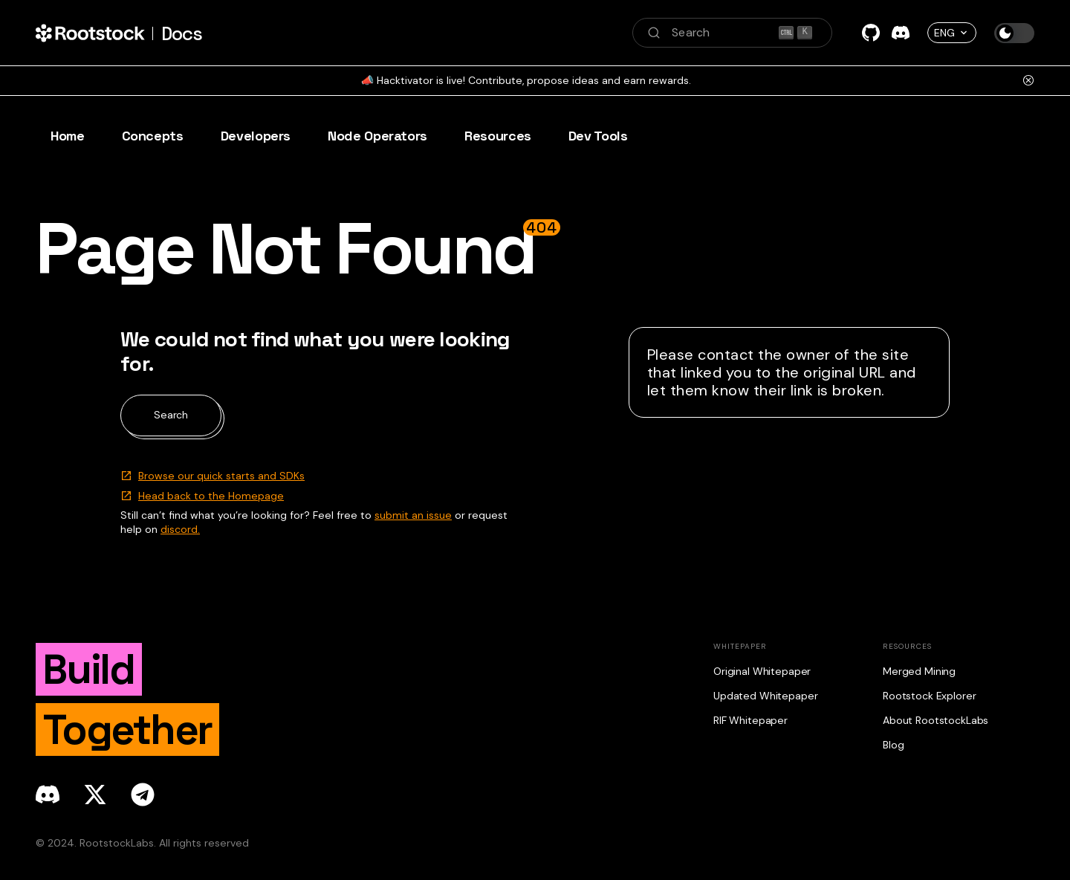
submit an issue (413, 515)
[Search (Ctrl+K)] (732, 33)
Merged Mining (919, 671)
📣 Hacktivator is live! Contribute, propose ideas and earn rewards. (526, 80)
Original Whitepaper (762, 671)
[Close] (1028, 80)
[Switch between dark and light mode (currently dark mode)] (1014, 33)
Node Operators (377, 135)
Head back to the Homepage (211, 495)
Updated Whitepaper (765, 695)
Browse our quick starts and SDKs (221, 475)
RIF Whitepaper (750, 720)
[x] (95, 794)
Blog (893, 744)
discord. (180, 529)
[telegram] (143, 794)
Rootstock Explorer (929, 695)
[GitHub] (871, 33)
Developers (256, 135)
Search (171, 414)
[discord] (47, 794)
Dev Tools (598, 135)
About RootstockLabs (935, 720)
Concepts (153, 135)
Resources (497, 135)
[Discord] (901, 33)
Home (68, 135)
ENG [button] (944, 32)
